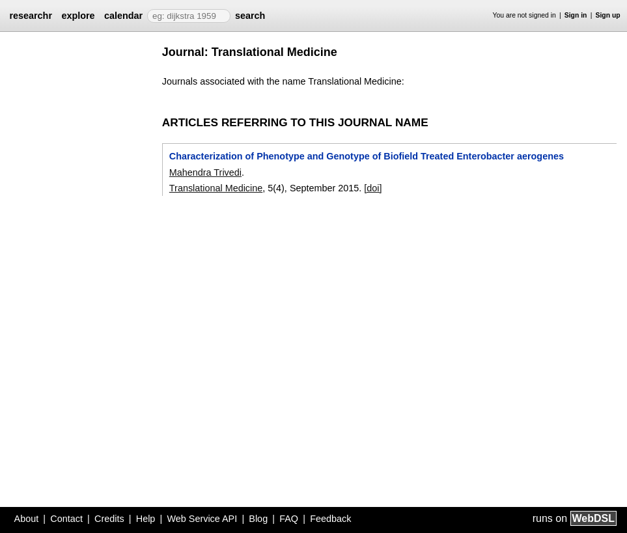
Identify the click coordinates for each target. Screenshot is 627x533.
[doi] (373, 188)
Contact (66, 518)
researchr (30, 15)
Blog (258, 518)
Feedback (330, 518)
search (250, 15)
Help (146, 518)
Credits (109, 518)
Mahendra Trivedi (205, 172)
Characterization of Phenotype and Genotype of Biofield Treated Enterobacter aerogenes (366, 156)
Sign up (608, 15)
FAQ (288, 518)
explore (77, 15)
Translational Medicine (215, 188)
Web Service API (202, 518)
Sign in (575, 15)
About (26, 518)
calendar (123, 15)
